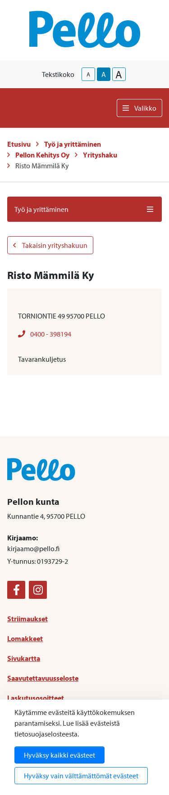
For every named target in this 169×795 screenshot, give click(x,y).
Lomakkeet (25, 638)
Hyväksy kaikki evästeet (59, 754)
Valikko (139, 107)
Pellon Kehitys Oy (42, 154)
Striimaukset (27, 618)
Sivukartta (23, 658)
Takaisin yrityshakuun (50, 245)
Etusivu (19, 143)
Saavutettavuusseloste (42, 678)
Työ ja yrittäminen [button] (84, 209)
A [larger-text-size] (118, 74)
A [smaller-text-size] (88, 74)
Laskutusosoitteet (35, 697)
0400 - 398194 (44, 333)
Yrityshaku (100, 154)
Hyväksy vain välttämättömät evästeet (81, 775)
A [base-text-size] (103, 74)
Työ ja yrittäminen (72, 143)
